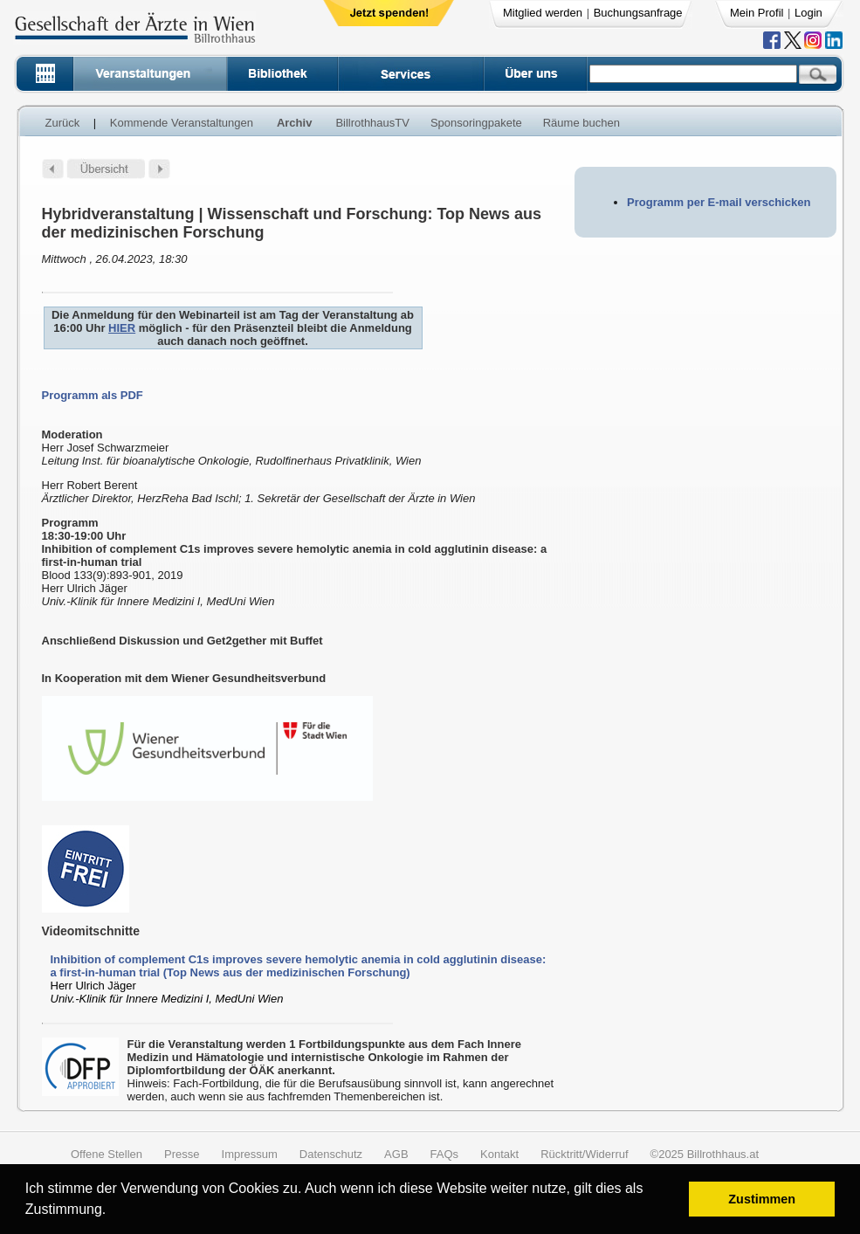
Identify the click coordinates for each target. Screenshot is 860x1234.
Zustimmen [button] (761, 1199)
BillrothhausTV (372, 122)
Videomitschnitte (91, 931)
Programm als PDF (92, 395)
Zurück (62, 122)
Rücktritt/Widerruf (584, 1154)
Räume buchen (581, 122)
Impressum (250, 1154)
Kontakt (499, 1154)
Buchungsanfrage (638, 12)
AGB (396, 1154)
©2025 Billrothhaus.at (705, 1154)
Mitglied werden (542, 12)
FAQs (444, 1154)
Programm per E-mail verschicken (718, 202)
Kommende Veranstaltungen (181, 122)
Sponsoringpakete (476, 122)
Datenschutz (330, 1154)
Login (808, 12)
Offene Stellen (106, 1154)
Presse (181, 1154)
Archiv (294, 122)
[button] (112, 1212)
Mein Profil (756, 12)
